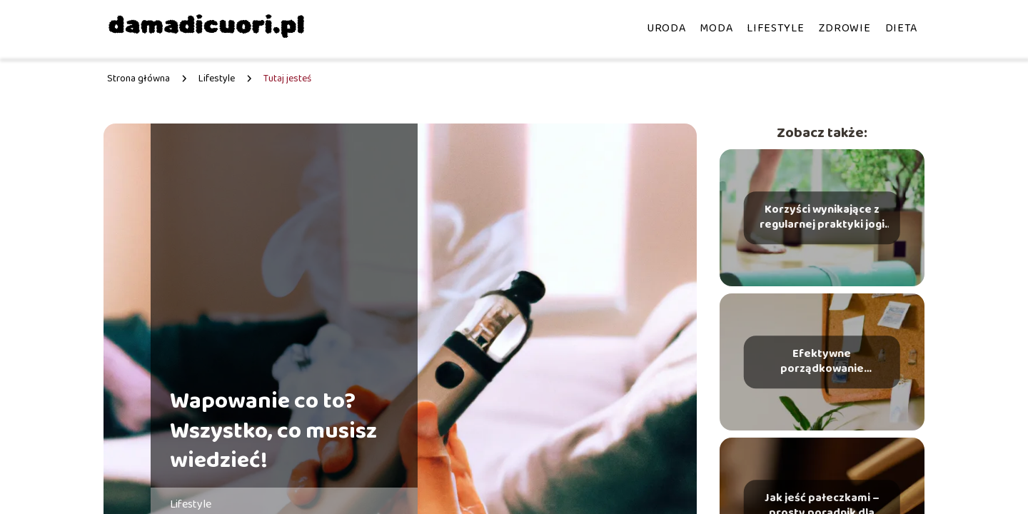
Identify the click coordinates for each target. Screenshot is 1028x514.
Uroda (666, 28)
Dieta (901, 28)
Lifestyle (775, 28)
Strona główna (138, 78)
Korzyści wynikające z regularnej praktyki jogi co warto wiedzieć (822, 218)
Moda (716, 28)
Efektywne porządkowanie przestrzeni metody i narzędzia (821, 362)
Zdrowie (845, 28)
